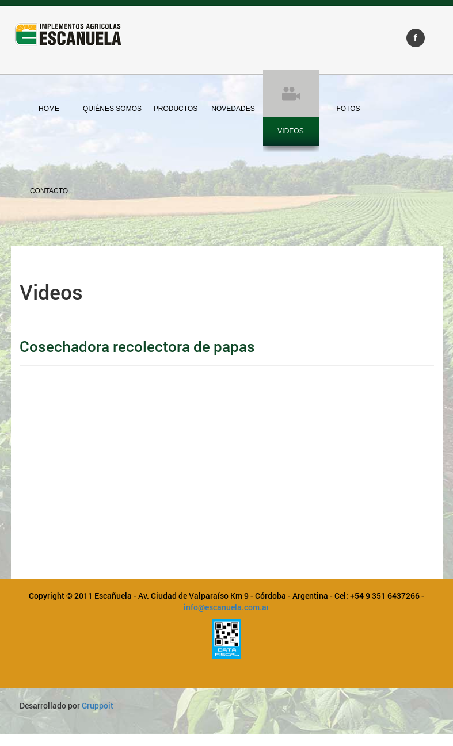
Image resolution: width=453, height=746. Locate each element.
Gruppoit (97, 705)
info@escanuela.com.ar (226, 607)
